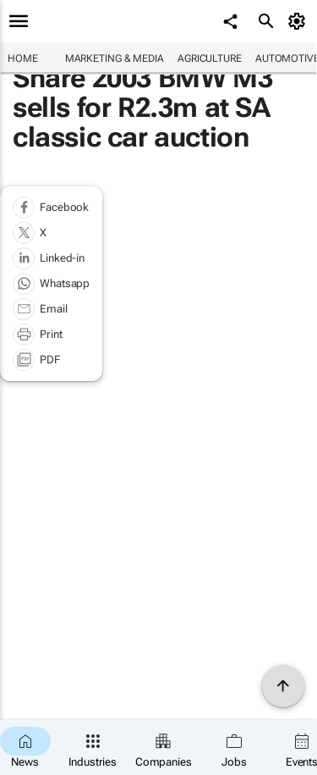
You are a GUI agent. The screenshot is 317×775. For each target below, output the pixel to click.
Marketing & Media (114, 58)
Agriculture (210, 58)
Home (23, 58)
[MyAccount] (300, 21)
